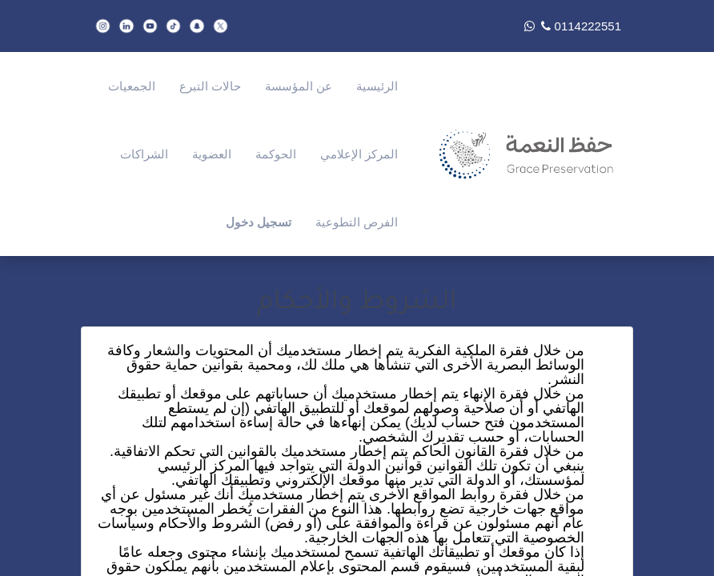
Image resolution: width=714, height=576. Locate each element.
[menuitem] (377, 86)
